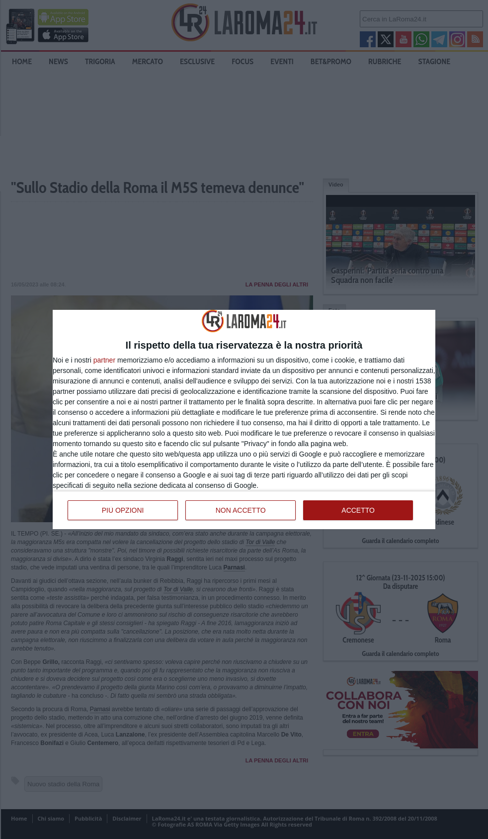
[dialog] (244, 419)
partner (104, 360)
